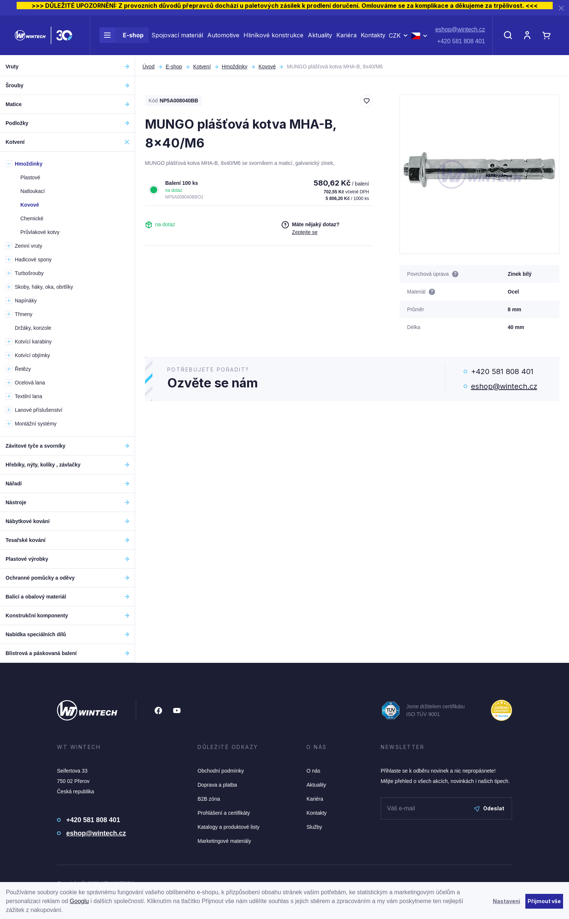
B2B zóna (209, 799)
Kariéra (346, 36)
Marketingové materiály (224, 841)
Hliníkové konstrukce (273, 36)
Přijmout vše (544, 901)
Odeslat (489, 808)
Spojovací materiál (177, 36)
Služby (314, 827)
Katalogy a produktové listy (228, 827)
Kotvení (202, 66)
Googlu (79, 901)
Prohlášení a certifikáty (224, 813)
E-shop (122, 36)
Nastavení (506, 901)
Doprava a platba (217, 785)
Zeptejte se (304, 232)
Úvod (148, 66)
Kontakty (373, 36)
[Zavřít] (561, 8)
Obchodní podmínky (221, 771)
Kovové (267, 66)
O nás (313, 771)
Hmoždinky (235, 66)
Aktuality (320, 36)
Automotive (223, 36)
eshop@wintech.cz (460, 30)
